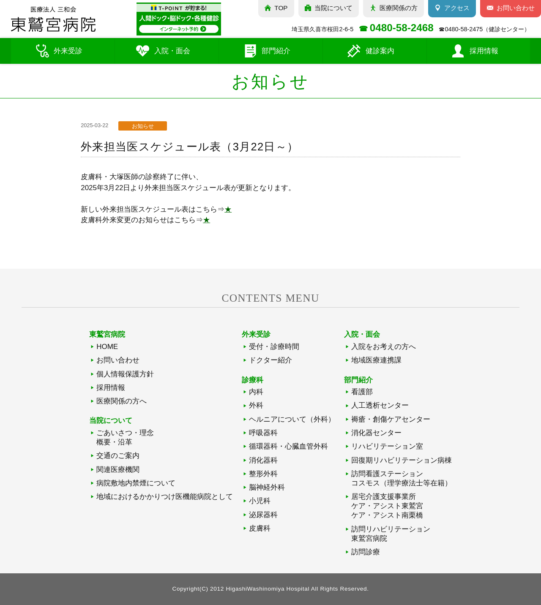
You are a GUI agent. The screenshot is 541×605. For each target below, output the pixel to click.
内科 (256, 392)
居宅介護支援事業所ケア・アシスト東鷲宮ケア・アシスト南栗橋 (387, 506)
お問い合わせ (117, 360)
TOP (280, 7)
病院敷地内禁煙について (135, 483)
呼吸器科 (263, 433)
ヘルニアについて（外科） (292, 419)
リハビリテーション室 (387, 446)
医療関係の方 (399, 7)
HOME (107, 347)
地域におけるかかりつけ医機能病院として (164, 497)
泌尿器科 (263, 515)
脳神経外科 (267, 487)
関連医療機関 (117, 470)
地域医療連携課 (376, 360)
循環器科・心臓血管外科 (288, 446)
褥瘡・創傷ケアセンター (390, 419)
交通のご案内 (117, 456)
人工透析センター (380, 405)
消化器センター (376, 433)
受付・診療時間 (274, 347)
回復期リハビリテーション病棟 (401, 460)
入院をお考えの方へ (383, 347)
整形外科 (263, 474)
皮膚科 (259, 528)
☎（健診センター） (484, 29)
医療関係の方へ (121, 401)
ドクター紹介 (270, 360)
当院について (333, 7)
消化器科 (263, 460)
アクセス (457, 7)
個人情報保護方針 (125, 374)
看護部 (362, 392)
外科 (256, 405)
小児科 (259, 501)
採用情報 (110, 388)
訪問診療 (365, 552)
